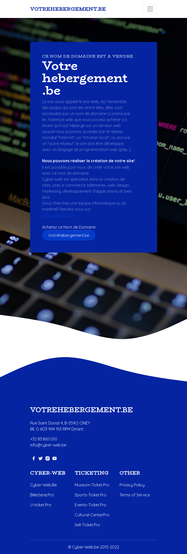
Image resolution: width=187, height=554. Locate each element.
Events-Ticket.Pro (90, 504)
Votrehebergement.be (68, 235)
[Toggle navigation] (150, 9)
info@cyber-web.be (48, 444)
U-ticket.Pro (40, 504)
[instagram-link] (47, 458)
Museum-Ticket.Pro (92, 484)
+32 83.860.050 (43, 438)
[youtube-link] (54, 458)
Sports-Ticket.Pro (90, 494)
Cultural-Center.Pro (92, 514)
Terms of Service (135, 494)
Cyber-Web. (41, 484)
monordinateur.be (58, 215)
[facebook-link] (33, 458)
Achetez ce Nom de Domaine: (71, 227)
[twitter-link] (40, 458)
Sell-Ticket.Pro (87, 524)
